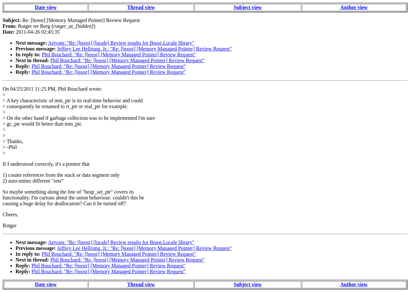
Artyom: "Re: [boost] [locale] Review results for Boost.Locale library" (121, 43)
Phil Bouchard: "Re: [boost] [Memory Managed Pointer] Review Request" (119, 54)
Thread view (141, 7)
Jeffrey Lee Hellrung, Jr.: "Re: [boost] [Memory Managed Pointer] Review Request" (144, 48)
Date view (46, 7)
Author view (354, 7)
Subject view (248, 7)
